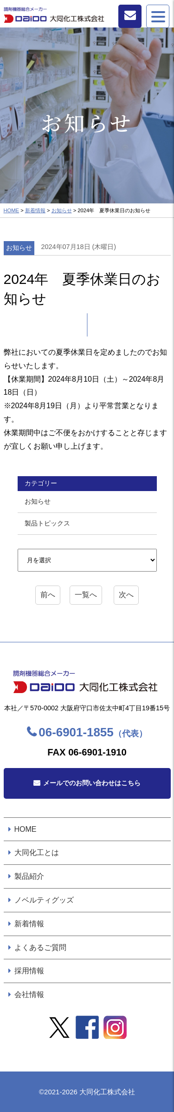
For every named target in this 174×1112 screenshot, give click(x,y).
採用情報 (29, 971)
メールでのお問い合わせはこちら (92, 783)
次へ (126, 595)
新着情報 (35, 210)
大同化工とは (36, 852)
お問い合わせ (130, 16)
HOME (11, 210)
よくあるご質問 (40, 947)
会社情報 (29, 994)
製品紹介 (29, 876)
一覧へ (86, 595)
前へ (47, 595)
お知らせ (62, 210)
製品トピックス (47, 523)
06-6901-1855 (93, 732)
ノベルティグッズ (44, 900)
